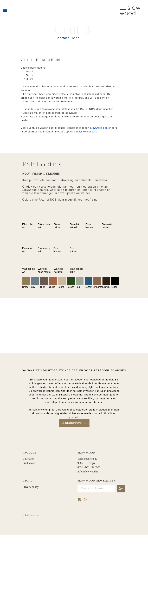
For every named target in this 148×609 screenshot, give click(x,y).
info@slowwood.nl (85, 131)
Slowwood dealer (100, 127)
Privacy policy (31, 561)
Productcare (29, 537)
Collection (28, 533)
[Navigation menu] (5, 10)
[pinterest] (85, 574)
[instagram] (80, 574)
